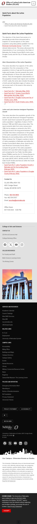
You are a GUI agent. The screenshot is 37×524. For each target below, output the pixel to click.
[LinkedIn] (20, 443)
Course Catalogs (7, 313)
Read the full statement (8, 481)
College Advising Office (9, 238)
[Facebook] (5, 244)
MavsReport (6, 388)
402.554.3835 (14, 195)
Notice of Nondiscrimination (10, 391)
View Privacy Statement (14, 506)
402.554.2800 (8, 421)
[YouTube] (16, 244)
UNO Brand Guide (7, 325)
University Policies (7, 400)
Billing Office (6, 349)
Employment (6, 335)
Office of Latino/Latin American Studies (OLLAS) (18, 3)
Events (4, 360)
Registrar (5, 375)
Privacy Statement (8, 397)
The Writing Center (8, 261)
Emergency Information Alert (11, 385)
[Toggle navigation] (33, 3)
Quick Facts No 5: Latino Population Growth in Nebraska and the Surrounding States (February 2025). (19, 167)
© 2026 (4, 437)
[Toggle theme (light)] (5, 415)
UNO (3, 22)
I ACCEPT (6, 511)
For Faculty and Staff (8, 254)
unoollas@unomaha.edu (17, 200)
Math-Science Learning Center (11, 258)
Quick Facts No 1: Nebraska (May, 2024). (17, 91)
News (4, 372)
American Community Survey (11, 46)
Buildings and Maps (8, 352)
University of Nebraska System (11, 338)
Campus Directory (7, 355)
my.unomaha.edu (7, 322)
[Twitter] (10, 244)
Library (4, 366)
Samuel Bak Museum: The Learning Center (15, 377)
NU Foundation (6, 394)
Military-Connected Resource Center (13, 369)
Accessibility (6, 346)
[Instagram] (22, 244)
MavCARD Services (8, 316)
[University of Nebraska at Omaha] (4, 3)
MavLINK (5, 319)
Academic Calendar (8, 310)
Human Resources (7, 363)
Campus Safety (7, 358)
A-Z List (4, 333)
